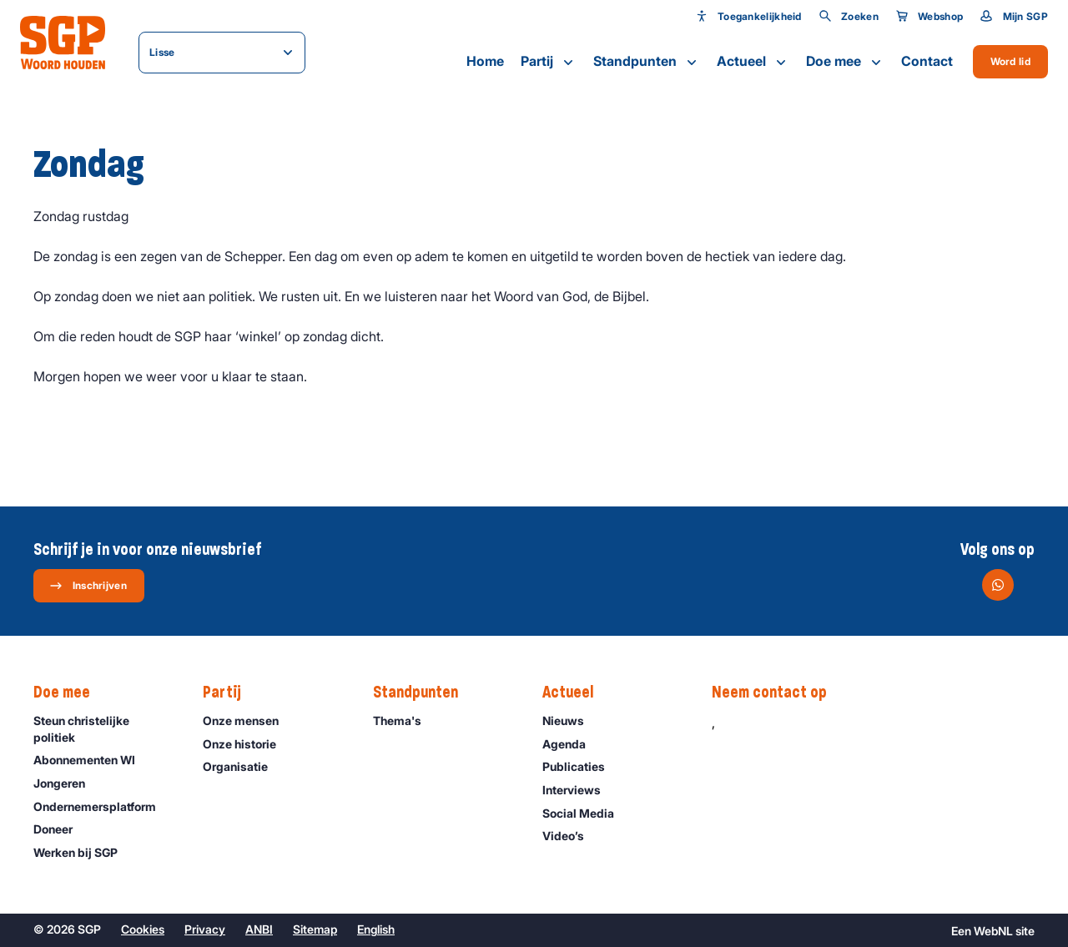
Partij (549, 62)
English (376, 929)
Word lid (1010, 61)
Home (485, 61)
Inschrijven (88, 585)
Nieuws (570, 720)
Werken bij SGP (83, 852)
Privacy (204, 929)
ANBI (259, 929)
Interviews (579, 790)
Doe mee (845, 62)
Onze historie (247, 744)
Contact (927, 61)
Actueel (753, 62)
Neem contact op (778, 693)
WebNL (993, 931)
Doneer (60, 829)
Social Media (585, 813)
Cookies (142, 929)
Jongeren (66, 783)
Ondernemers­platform (102, 806)
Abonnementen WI (91, 760)
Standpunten (646, 62)
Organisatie (243, 766)
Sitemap (315, 929)
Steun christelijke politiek (104, 728)
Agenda (571, 744)
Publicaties (581, 766)
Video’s (570, 836)
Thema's (404, 720)
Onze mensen (248, 720)
